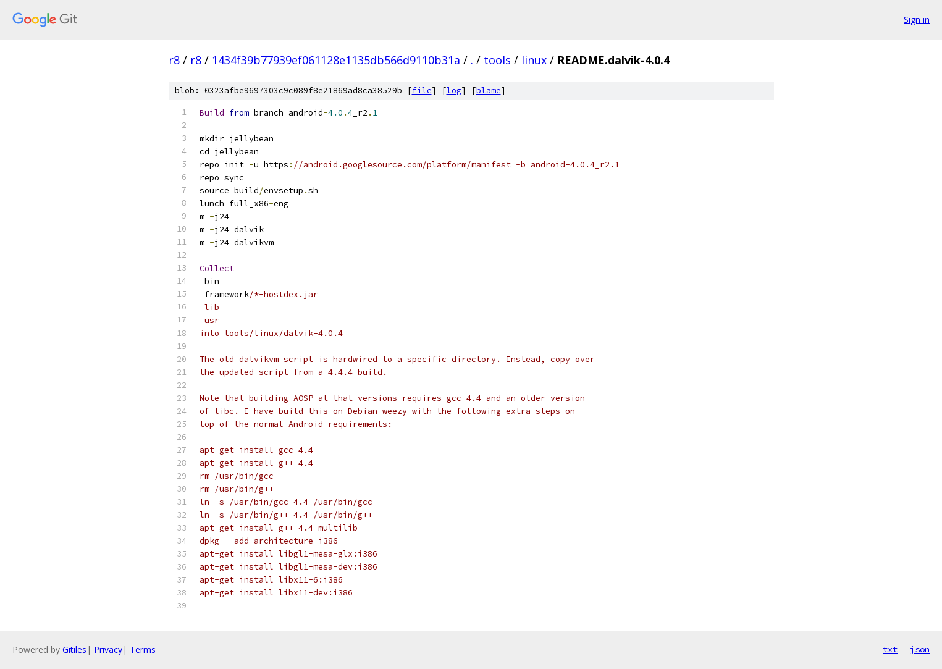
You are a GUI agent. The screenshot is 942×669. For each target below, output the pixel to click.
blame (488, 90)
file (422, 90)
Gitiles (74, 649)
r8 (174, 60)
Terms (143, 649)
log (454, 90)
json (920, 649)
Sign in (917, 19)
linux (534, 60)
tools (497, 60)
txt (890, 649)
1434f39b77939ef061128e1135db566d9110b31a (336, 60)
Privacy (108, 649)
